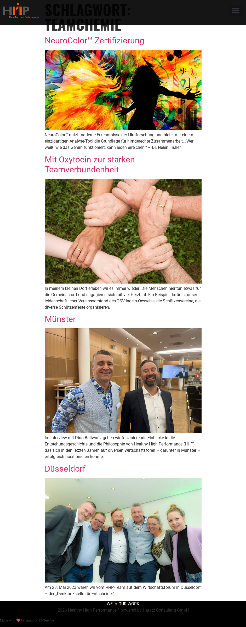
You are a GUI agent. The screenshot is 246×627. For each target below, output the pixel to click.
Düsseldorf (65, 469)
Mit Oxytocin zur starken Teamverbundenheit (90, 164)
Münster (60, 319)
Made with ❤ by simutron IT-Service (27, 620)
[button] (236, 10)
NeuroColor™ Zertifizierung (94, 41)
